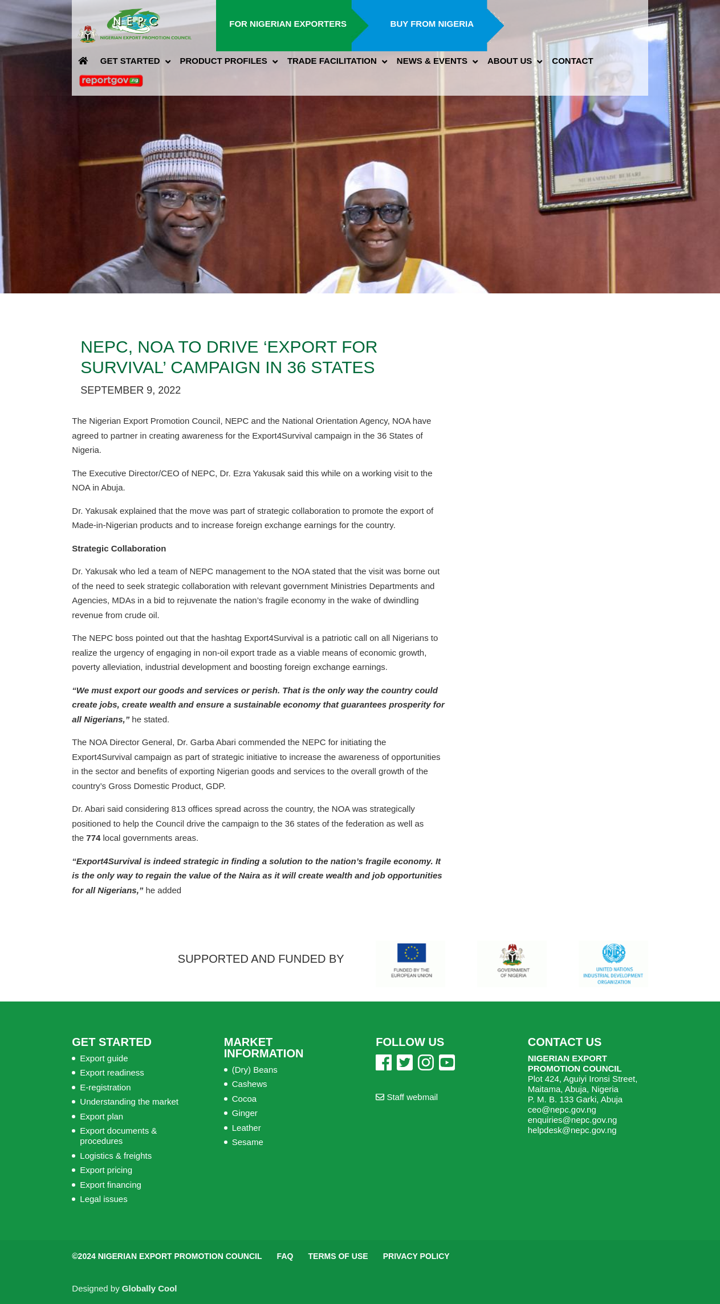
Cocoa (244, 1098)
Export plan (101, 1116)
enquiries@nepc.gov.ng (572, 1120)
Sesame (247, 1142)
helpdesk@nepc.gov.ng (572, 1130)
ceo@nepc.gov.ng (562, 1109)
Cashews (249, 1084)
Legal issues (103, 1199)
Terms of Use (338, 1256)
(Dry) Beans (255, 1069)
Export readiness (112, 1072)
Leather (246, 1128)
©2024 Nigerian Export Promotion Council (167, 1256)
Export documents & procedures (118, 1136)
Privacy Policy (416, 1256)
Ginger (245, 1113)
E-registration (105, 1087)
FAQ (285, 1256)
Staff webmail (407, 1097)
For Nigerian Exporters (288, 23)
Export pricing (106, 1170)
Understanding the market (129, 1101)
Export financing (110, 1184)
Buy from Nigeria (432, 23)
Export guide (104, 1058)
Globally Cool (149, 1288)
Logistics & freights (116, 1155)
